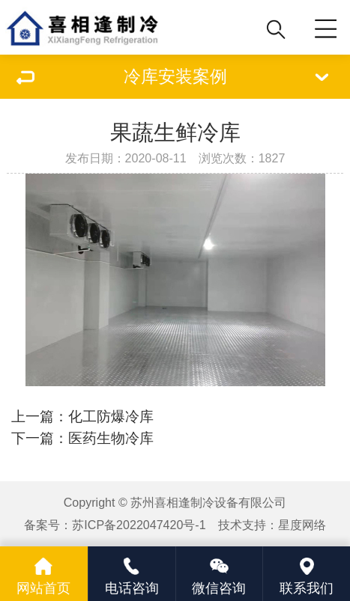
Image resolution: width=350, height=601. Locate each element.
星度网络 (302, 524)
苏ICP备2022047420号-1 (138, 524)
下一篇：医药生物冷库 (82, 438)
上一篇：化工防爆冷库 (82, 416)
